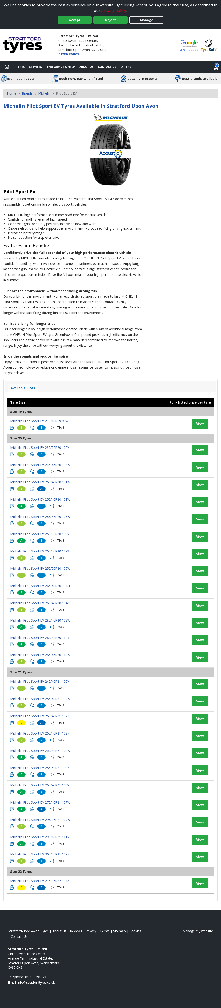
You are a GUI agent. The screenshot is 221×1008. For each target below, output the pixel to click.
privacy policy (113, 10)
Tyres (20, 67)
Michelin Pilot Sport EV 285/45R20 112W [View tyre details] (40, 655)
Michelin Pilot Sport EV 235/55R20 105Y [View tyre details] (39, 447)
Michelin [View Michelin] (44, 93)
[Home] (7, 67)
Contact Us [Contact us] (107, 67)
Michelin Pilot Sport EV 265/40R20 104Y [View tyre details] (39, 603)
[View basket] (216, 67)
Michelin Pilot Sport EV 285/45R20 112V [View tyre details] (39, 637)
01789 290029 (68, 54)
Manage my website (198, 931)
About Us (86, 67)
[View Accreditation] (209, 45)
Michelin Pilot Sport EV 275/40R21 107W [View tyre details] (40, 802)
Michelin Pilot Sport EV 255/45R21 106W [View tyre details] (40, 750)
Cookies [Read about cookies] (135, 931)
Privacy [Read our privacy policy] (91, 931)
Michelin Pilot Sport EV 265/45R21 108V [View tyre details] (39, 785)
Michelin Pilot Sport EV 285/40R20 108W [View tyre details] (40, 620)
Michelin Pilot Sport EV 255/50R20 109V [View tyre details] (39, 534)
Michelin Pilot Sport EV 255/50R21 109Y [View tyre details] (39, 768)
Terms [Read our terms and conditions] (105, 931)
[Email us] (36, 982)
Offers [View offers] (126, 67)
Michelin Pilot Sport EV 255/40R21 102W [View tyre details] (40, 699)
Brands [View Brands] (27, 93)
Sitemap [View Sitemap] (119, 931)
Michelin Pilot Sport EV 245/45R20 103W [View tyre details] (40, 465)
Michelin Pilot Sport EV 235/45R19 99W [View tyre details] (39, 421)
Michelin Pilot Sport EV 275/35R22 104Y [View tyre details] (39, 881)
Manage (146, 20)
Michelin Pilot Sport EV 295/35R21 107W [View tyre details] (40, 819)
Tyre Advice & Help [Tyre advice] (60, 67)
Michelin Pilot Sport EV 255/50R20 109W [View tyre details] (40, 551)
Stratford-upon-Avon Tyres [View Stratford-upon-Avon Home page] (28, 931)
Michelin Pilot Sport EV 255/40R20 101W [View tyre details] (40, 482)
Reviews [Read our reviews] (76, 931)
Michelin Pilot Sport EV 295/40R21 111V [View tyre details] (39, 837)
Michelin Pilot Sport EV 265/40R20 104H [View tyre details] (40, 586)
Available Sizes (22, 388)
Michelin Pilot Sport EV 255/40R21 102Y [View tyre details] (39, 716)
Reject (110, 20)
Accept (74, 20)
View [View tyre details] (200, 423)
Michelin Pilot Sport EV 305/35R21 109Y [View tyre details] (39, 854)
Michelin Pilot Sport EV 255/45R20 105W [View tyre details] (40, 516)
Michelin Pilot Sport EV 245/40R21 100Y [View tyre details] (39, 681)
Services (35, 67)
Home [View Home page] (11, 93)
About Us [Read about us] (59, 931)
